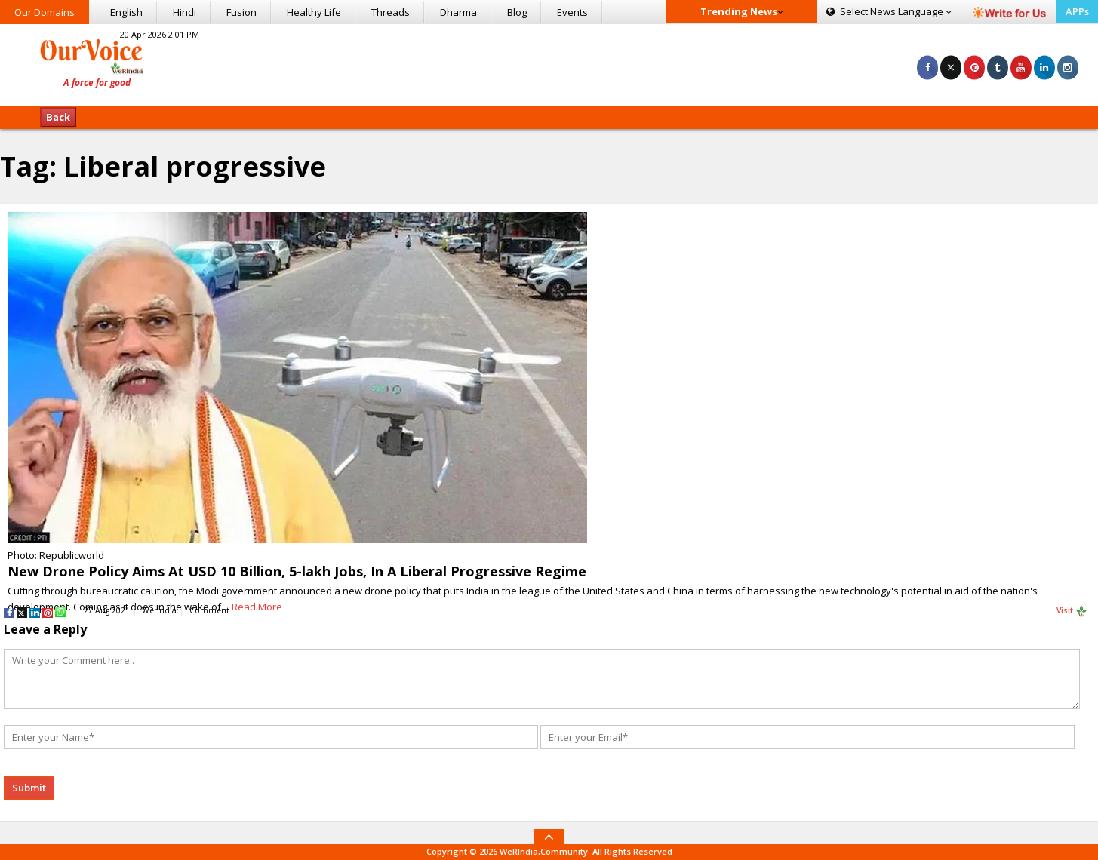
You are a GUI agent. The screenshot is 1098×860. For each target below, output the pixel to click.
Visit (1071, 611)
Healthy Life (314, 12)
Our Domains (44, 12)
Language (889, 11)
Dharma (458, 12)
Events (572, 12)
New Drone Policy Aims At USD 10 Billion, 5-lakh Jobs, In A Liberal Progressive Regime (297, 571)
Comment (209, 610)
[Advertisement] (549, 63)
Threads (390, 12)
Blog (517, 12)
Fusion (241, 12)
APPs (1077, 11)
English (126, 12)
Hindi (184, 12)
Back (58, 117)
